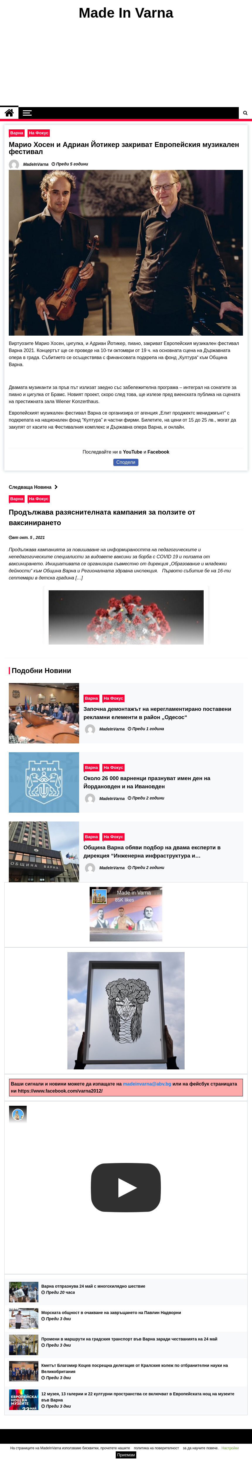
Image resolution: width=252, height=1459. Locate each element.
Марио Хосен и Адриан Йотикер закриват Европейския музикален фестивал (124, 148)
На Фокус (38, 133)
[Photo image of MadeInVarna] (18, 1114)
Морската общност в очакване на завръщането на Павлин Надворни (111, 1312)
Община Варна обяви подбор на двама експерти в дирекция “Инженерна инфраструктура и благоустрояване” (152, 852)
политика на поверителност (156, 1448)
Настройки (230, 1448)
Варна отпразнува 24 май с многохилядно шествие (93, 1286)
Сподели (125, 462)
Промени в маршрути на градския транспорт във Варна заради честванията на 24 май (129, 1339)
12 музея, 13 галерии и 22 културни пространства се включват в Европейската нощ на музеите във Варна (137, 1397)
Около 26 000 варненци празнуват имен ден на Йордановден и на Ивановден (147, 782)
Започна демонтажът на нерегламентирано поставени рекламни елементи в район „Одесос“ (157, 713)
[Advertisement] (126, 64)
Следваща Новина (35, 487)
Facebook (158, 451)
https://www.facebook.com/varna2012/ (60, 1090)
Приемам (126, 1455)
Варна (16, 133)
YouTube (132, 451)
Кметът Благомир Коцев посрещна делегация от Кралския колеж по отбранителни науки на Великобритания (134, 1368)
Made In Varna (126, 13)
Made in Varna (134, 893)
